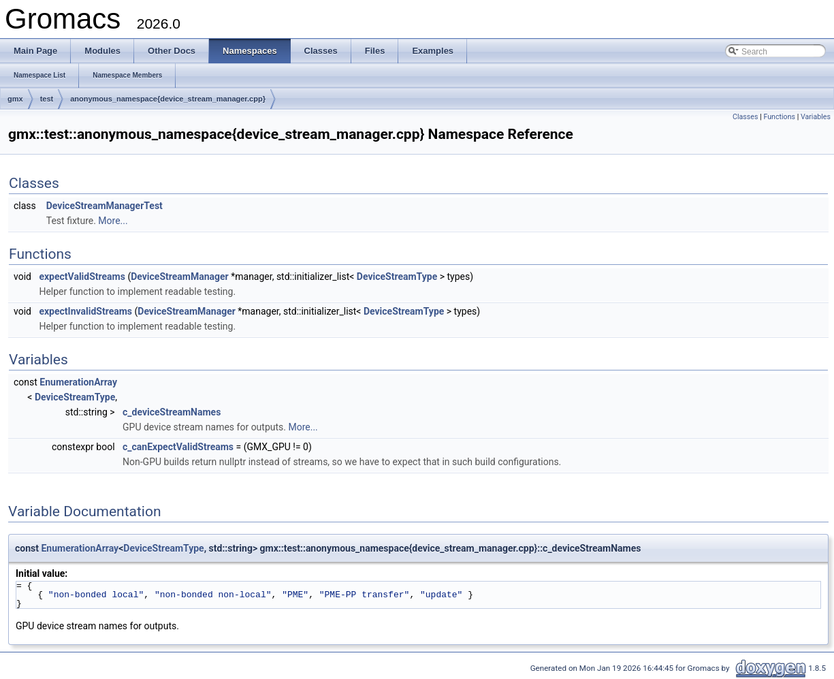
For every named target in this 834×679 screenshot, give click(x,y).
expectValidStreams (82, 276)
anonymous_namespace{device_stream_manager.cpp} (168, 99)
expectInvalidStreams (85, 311)
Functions (779, 116)
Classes (745, 116)
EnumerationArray (78, 382)
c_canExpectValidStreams (178, 446)
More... (112, 220)
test (47, 99)
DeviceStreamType (397, 276)
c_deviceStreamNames (172, 412)
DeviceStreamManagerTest (104, 205)
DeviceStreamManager (180, 276)
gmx (15, 99)
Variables (816, 116)
